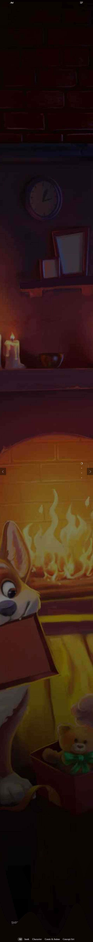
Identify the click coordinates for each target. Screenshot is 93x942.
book (27, 939)
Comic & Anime (52, 939)
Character (37, 939)
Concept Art (68, 939)
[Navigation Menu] (81, 2)
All (20, 939)
